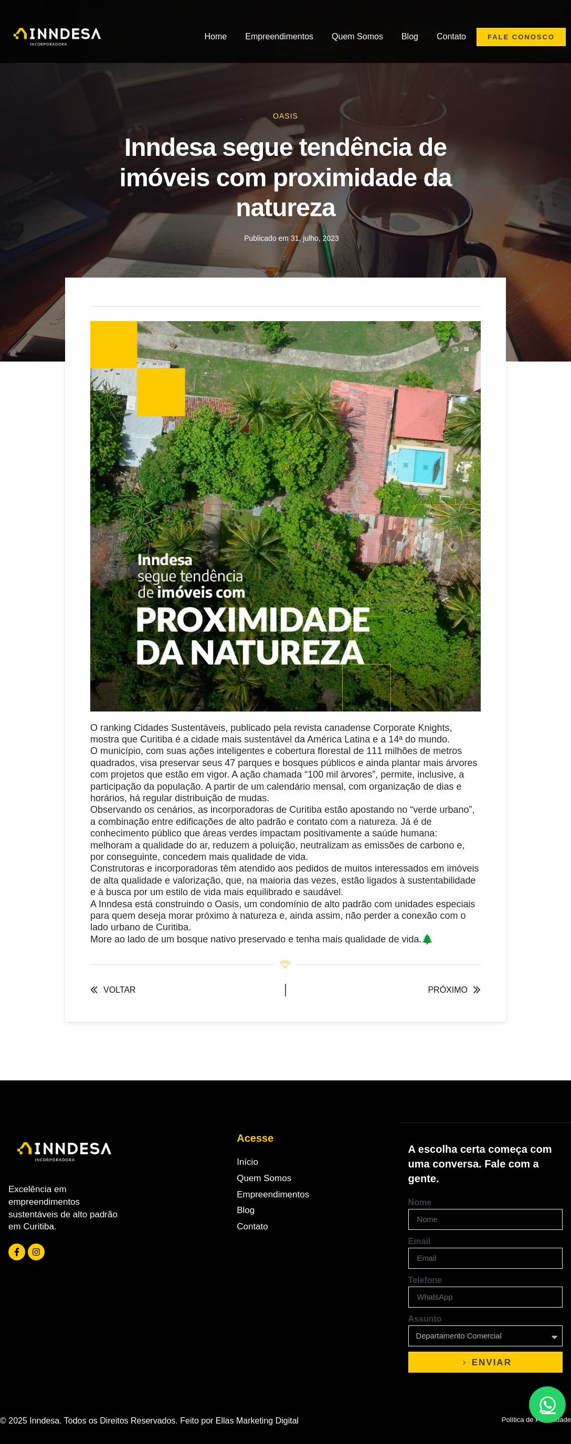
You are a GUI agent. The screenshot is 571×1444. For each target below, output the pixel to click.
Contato (451, 36)
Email (419, 1240)
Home (216, 36)
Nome (419, 1201)
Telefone (425, 1280)
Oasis (285, 116)
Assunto (425, 1318)
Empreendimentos (279, 36)
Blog (409, 36)
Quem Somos (357, 36)
